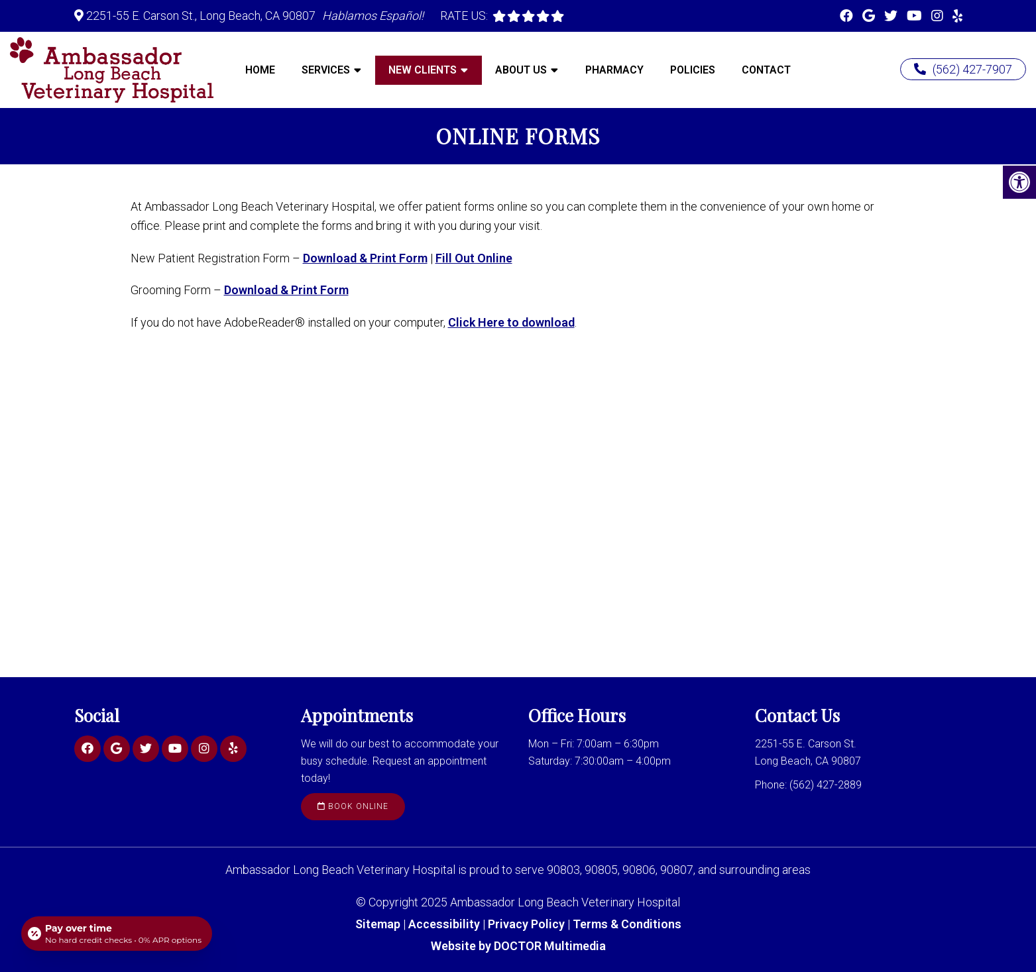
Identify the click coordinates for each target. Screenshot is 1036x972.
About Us (521, 70)
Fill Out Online (473, 258)
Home (260, 70)
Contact (766, 70)
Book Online (352, 806)
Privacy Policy (527, 924)
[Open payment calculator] (116, 933)
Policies (692, 70)
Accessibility (444, 924)
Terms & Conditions (627, 924)
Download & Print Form (365, 258)
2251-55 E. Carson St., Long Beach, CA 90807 (201, 16)
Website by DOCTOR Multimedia (518, 946)
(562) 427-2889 (825, 785)
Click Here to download (511, 322)
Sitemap (377, 924)
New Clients (422, 70)
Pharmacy (614, 70)
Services (326, 70)
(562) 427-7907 (963, 69)
